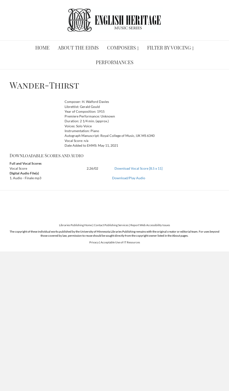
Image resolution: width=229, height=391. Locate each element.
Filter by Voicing (169, 47)
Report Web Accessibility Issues (150, 225)
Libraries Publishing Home (75, 225)
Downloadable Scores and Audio (47, 155)
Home (42, 47)
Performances (114, 62)
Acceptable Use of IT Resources (120, 242)
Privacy (94, 242)
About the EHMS (78, 47)
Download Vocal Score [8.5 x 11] (138, 168)
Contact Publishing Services (111, 225)
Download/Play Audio (128, 178)
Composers (121, 47)
